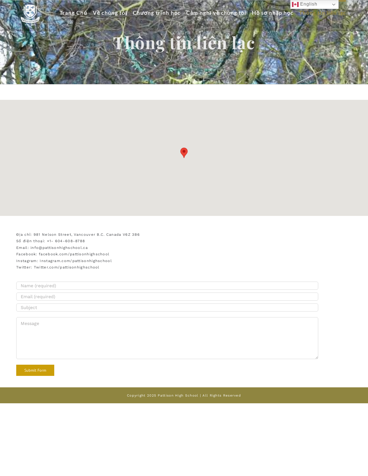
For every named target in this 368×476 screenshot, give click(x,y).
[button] (184, 153)
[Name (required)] (167, 286)
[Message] (167, 338)
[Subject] (167, 307)
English (304, 4)
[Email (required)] (167, 297)
